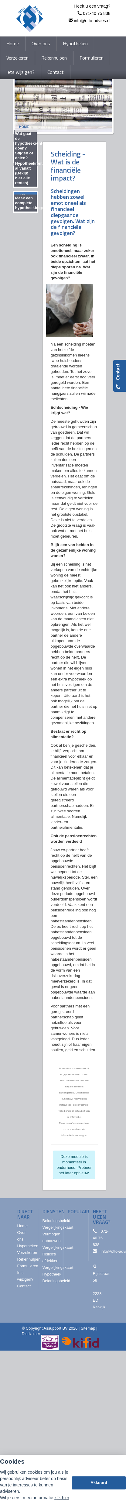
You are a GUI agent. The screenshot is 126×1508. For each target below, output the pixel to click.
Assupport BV (55, 1328)
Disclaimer (31, 1333)
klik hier (61, 1497)
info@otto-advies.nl (92, 20)
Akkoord (98, 1482)
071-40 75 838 (96, 13)
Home (24, 127)
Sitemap (88, 1328)
